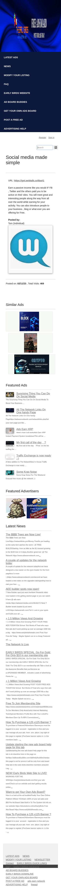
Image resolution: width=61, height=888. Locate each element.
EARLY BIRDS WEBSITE (17, 93)
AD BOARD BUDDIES (15, 102)
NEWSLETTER (42, 859)
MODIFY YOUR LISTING (16, 75)
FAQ (6, 84)
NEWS (7, 66)
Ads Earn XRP (24, 429)
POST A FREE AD (13, 119)
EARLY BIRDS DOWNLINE (20, 874)
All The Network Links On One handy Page (31, 411)
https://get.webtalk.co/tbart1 (29, 180)
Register (42, 137)
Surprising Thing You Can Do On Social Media (33, 395)
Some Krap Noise (26, 471)
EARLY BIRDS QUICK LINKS (32, 863)
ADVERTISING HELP (15, 128)
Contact (10, 863)
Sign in (51, 137)
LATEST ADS (11, 57)
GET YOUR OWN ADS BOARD (20, 111)
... (40, 555)
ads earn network (36, 881)
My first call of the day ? (31, 442)
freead (34, 884)
